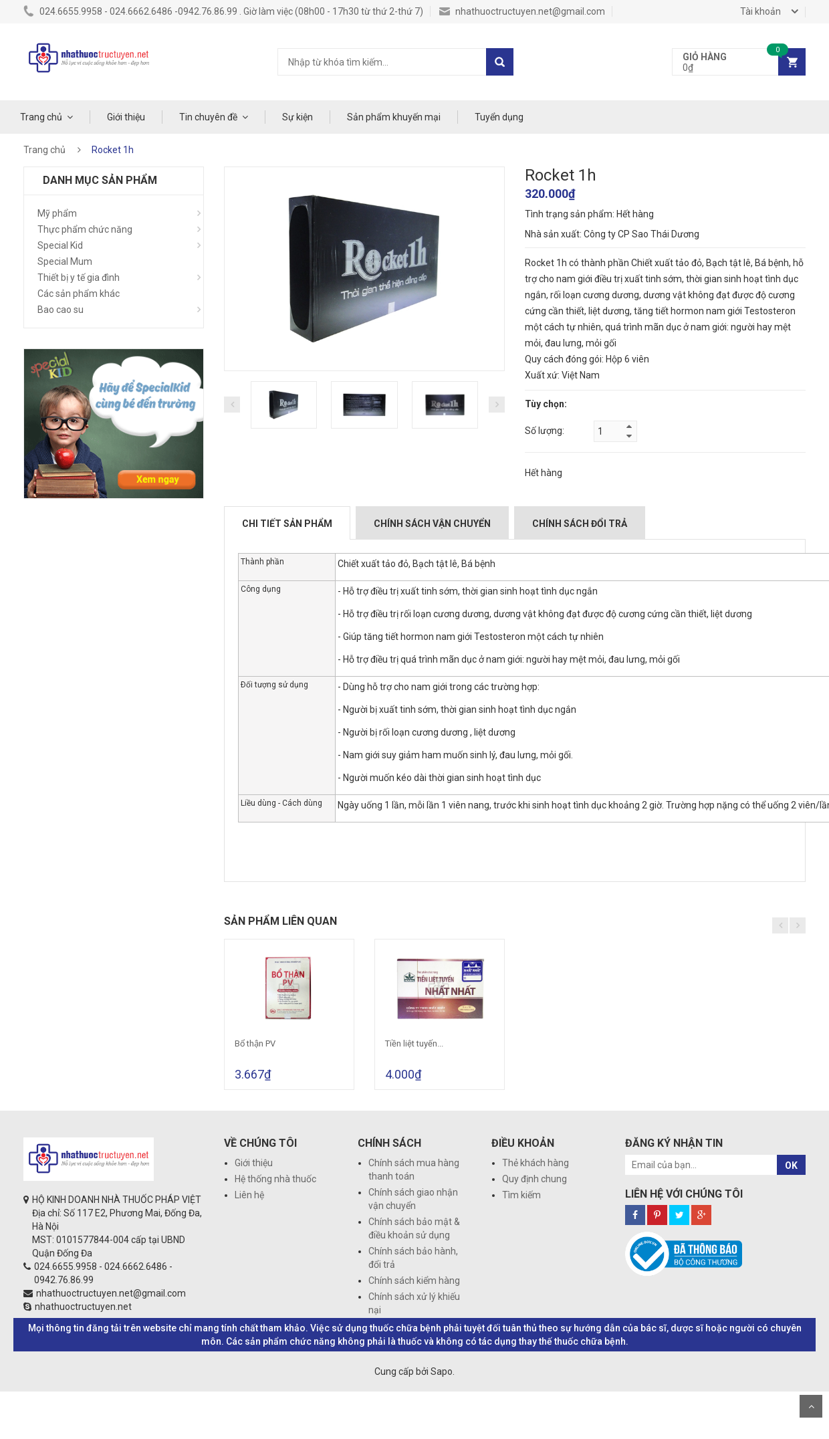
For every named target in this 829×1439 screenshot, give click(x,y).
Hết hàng (543, 472)
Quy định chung (534, 1179)
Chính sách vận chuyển (432, 523)
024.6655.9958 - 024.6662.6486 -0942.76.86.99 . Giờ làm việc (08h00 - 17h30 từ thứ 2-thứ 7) (223, 11)
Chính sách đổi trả (579, 523)
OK (791, 1165)
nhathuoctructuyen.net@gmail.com (522, 11)
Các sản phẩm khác (78, 293)
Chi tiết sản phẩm (287, 523)
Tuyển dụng (499, 117)
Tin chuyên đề (208, 117)
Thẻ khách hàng (535, 1162)
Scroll (811, 1406)
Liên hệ (249, 1195)
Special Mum (64, 261)
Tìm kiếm (521, 1195)
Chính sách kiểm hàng (414, 1280)
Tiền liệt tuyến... (414, 1043)
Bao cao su (60, 309)
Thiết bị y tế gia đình (78, 277)
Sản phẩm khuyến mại (394, 117)
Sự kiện (297, 117)
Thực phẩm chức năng (84, 229)
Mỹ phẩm (57, 213)
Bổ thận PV (255, 1043)
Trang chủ (41, 117)
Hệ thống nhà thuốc (275, 1179)
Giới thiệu (126, 117)
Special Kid (60, 245)
